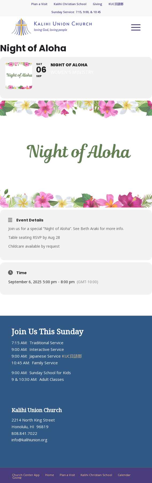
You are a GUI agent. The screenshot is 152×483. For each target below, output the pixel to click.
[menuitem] (39, 4)
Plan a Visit (39, 4)
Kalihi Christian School (70, 4)
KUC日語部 (116, 4)
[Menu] (133, 27)
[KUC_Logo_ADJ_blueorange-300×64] (63, 27)
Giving (97, 4)
